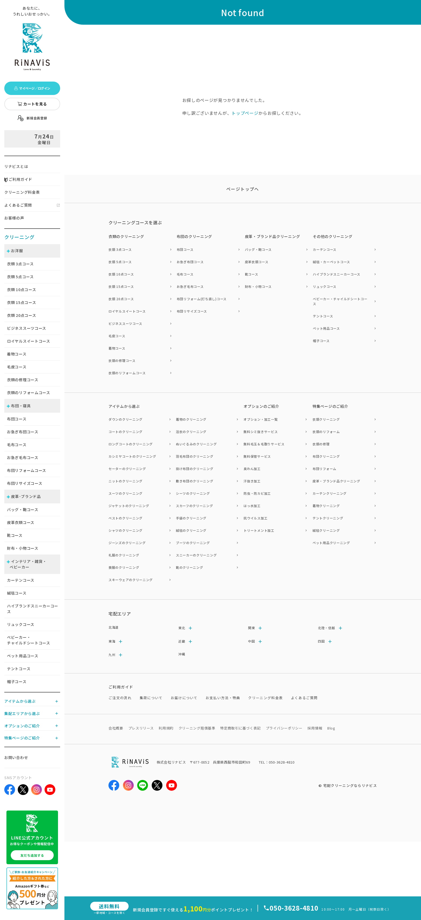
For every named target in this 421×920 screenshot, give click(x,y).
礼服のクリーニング (123, 555)
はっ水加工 (252, 505)
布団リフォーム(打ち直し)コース (202, 298)
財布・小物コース (22, 548)
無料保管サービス (257, 456)
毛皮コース (17, 366)
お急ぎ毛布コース (22, 457)
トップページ (244, 113)
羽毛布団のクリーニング (194, 456)
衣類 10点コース (121, 274)
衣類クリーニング (326, 419)
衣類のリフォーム (326, 431)
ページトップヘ (242, 189)
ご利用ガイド (18, 179)
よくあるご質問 (18, 205)
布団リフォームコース (26, 470)
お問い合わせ (16, 757)
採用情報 (314, 728)
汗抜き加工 (252, 481)
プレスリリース (141, 728)
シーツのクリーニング (193, 493)
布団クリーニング (326, 456)
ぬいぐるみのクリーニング (196, 444)
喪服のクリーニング (123, 567)
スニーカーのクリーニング (196, 555)
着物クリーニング (326, 505)
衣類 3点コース (120, 249)
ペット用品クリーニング (331, 542)
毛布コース (17, 444)
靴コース (15, 535)
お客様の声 (14, 218)
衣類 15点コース (121, 286)
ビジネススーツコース (26, 328)
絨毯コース (17, 593)
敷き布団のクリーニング (194, 481)
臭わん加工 (252, 468)
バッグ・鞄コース (22, 509)
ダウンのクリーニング (125, 419)
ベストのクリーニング (125, 518)
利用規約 (166, 728)
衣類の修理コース (22, 379)
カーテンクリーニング (330, 493)
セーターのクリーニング (127, 468)
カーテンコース (20, 580)
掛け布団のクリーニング (194, 468)
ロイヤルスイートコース (28, 341)
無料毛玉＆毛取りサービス (264, 444)
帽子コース (17, 681)
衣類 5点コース (120, 261)
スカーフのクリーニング (194, 505)
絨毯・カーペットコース (331, 261)
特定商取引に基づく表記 (240, 728)
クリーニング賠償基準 (197, 728)
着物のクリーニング (191, 419)
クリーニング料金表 (22, 192)
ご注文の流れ (120, 697)
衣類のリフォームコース (28, 392)
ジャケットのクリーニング (128, 505)
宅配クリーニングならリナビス (350, 785)
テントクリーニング (328, 518)
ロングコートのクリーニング (130, 444)
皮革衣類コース (20, 522)
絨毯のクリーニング (191, 530)
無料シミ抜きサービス (261, 431)
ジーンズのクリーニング (127, 542)
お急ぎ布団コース (22, 431)
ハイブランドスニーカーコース (32, 608)
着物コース (17, 354)
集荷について (151, 697)
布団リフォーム (324, 468)
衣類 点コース (20, 263)
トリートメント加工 (259, 530)
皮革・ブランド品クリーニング (336, 481)
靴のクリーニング (189, 567)
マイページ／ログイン (32, 88)
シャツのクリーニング (125, 530)
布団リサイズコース (24, 483)
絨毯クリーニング (326, 530)
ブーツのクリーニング (193, 542)
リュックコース (20, 624)
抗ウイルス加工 (255, 518)
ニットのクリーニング (125, 481)
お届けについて (184, 697)
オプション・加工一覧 (261, 419)
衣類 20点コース (121, 298)
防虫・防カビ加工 (257, 493)
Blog (331, 728)
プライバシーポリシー (284, 728)
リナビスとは (16, 166)
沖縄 (181, 654)
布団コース (17, 418)
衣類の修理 (321, 444)
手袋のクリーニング (191, 518)
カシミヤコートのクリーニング (132, 456)
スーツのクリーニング (125, 493)
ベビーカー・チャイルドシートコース (28, 640)
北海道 (113, 627)
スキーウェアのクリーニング (130, 579)
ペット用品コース (22, 655)
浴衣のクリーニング (191, 431)
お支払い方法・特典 (223, 697)
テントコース (18, 668)
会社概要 (115, 728)
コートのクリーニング (125, 431)
